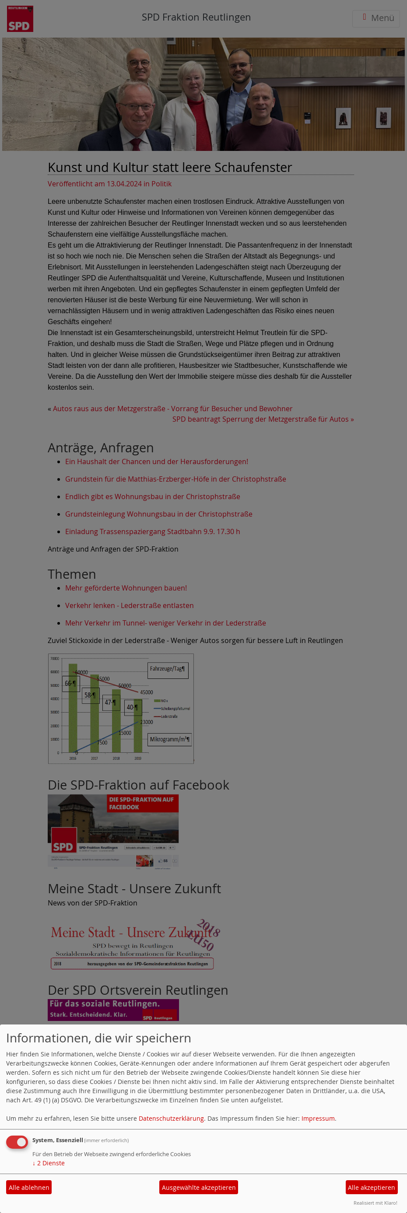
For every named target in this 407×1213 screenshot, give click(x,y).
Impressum (318, 1118)
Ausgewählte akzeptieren (199, 1187)
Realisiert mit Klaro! (375, 1202)
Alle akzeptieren (371, 1187)
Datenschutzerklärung (171, 1118)
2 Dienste (48, 1163)
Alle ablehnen (29, 1187)
